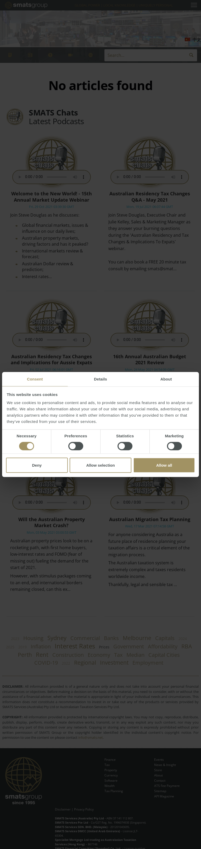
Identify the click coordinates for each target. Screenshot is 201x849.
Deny (37, 465)
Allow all (164, 465)
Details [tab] (100, 379)
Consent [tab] (35, 379)
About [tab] (166, 379)
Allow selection (100, 465)
